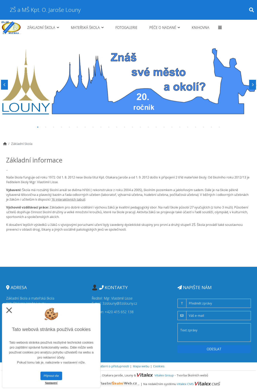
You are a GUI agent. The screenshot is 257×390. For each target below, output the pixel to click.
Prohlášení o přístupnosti (111, 366)
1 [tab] (38, 127)
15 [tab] (148, 127)
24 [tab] (219, 127)
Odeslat (214, 349)
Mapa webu (141, 366)
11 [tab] (117, 127)
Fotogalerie (126, 27)
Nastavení (51, 382)
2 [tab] (46, 127)
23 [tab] (211, 127)
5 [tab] (69, 127)
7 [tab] (85, 127)
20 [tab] (188, 127)
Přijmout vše (51, 375)
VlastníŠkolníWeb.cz (103, 384)
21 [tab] (196, 127)
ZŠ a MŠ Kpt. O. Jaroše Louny (45, 9)
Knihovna (200, 27)
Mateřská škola (87, 27)
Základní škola (43, 27)
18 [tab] (172, 127)
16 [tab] (156, 127)
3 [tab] (54, 127)
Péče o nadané (164, 27)
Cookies (158, 366)
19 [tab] (180, 127)
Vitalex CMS (185, 384)
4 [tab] (62, 127)
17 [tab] (164, 127)
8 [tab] (93, 127)
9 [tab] (101, 127)
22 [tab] (204, 127)
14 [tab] (140, 127)
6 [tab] (77, 127)
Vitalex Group (164, 375)
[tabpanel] (128, 84)
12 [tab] (125, 127)
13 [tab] (133, 127)
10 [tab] (109, 127)
